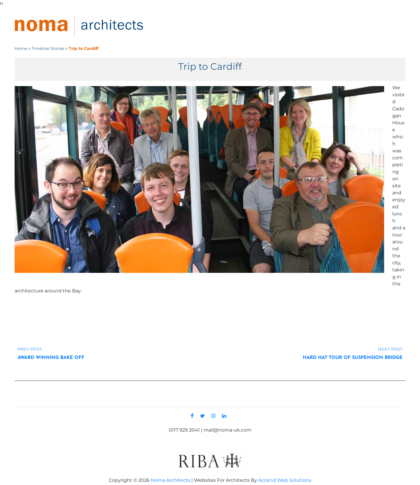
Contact (385, 26)
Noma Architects (170, 480)
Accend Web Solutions (284, 480)
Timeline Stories (48, 48)
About (255, 26)
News (355, 26)
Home (228, 26)
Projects (290, 26)
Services (326, 26)
